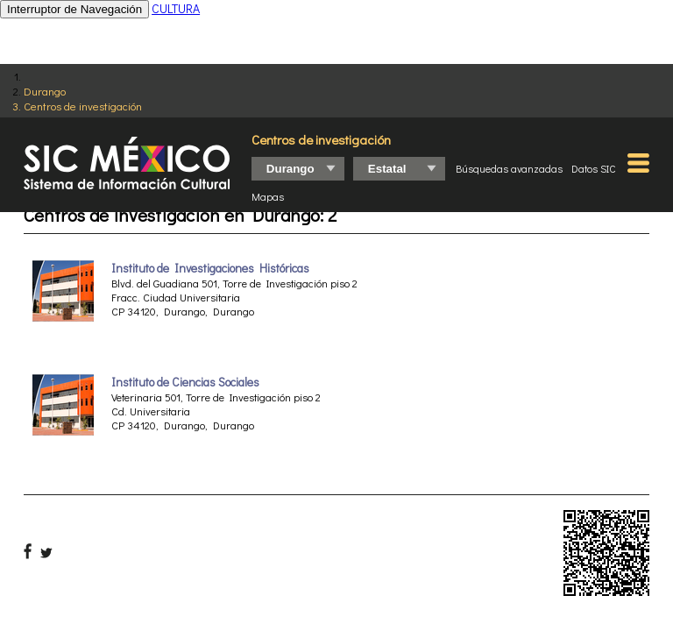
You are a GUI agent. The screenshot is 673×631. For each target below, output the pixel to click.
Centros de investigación (83, 105)
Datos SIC (593, 168)
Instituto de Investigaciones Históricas (210, 268)
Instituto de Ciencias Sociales (185, 382)
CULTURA (176, 8)
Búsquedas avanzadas (509, 168)
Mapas (267, 196)
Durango (45, 90)
